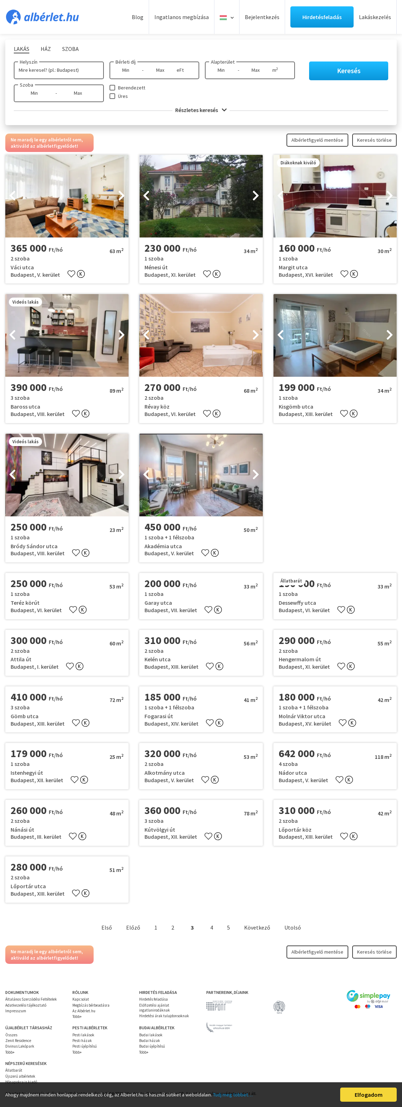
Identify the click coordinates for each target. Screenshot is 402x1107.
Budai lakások (150, 1034)
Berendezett (131, 87)
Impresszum (15, 1010)
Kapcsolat (80, 999)
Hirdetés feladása (153, 999)
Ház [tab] (46, 48)
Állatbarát (13, 1070)
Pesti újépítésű (84, 1046)
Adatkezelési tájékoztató (25, 1005)
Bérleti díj (126, 62)
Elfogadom (369, 1094)
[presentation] (12, 196)
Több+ (77, 1016)
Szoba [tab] (70, 48)
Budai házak (149, 1040)
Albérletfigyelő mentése (317, 140)
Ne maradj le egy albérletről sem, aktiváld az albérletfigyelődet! (47, 142)
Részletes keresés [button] (201, 109)
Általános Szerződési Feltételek (31, 999)
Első (106, 927)
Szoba (26, 85)
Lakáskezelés (375, 16)
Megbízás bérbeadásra (91, 1005)
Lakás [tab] (21, 48)
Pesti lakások (83, 1034)
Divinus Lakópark (19, 1046)
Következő (257, 927)
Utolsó (292, 927)
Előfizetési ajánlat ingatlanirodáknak (154, 1008)
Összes (11, 1034)
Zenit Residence (18, 1040)
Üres (123, 96)
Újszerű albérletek (20, 1076)
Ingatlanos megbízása (181, 16)
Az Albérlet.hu (83, 1010)
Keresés (349, 70)
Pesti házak (82, 1040)
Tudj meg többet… (233, 1094)
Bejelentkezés (262, 16)
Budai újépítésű (152, 1046)
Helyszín (28, 62)
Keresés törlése (374, 140)
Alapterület (223, 62)
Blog (137, 16)
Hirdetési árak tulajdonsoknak (164, 1015)
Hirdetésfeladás (322, 16)
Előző (133, 927)
